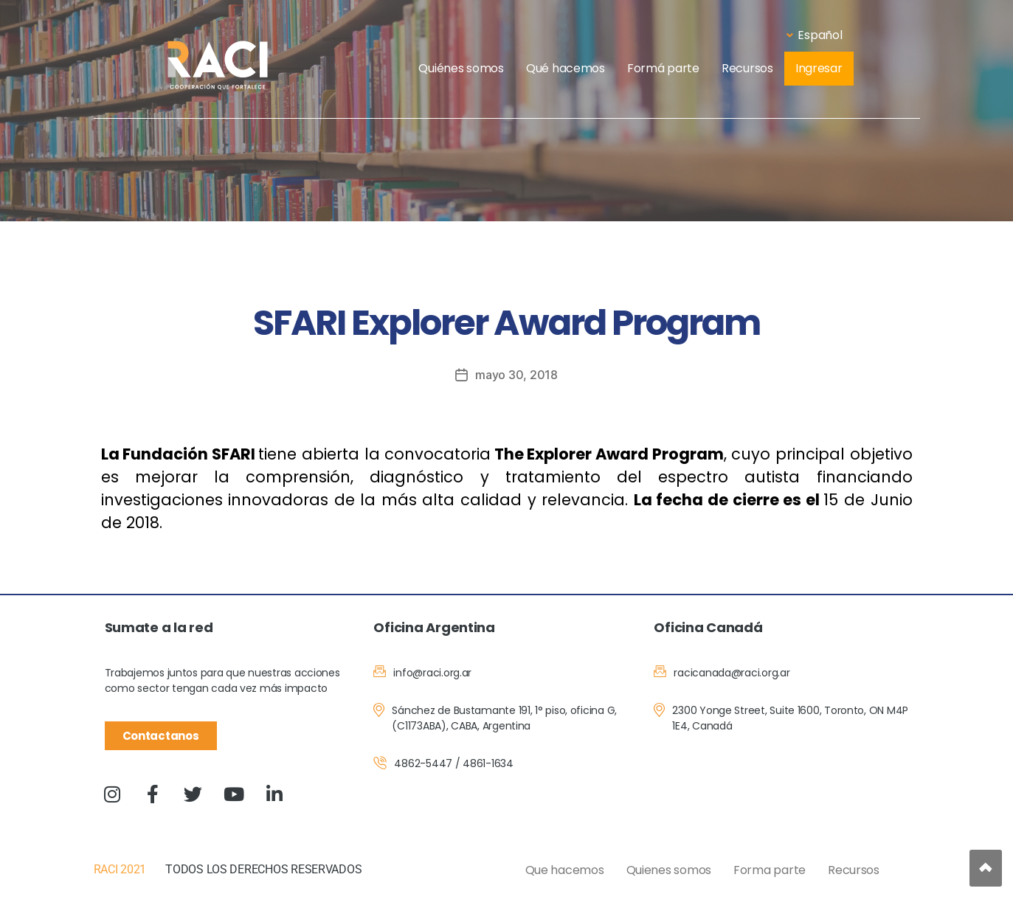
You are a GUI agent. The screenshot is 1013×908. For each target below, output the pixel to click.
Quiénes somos (461, 68)
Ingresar (819, 68)
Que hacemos (564, 869)
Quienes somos (669, 869)
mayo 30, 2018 (516, 374)
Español (814, 35)
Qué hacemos (565, 68)
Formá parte (663, 68)
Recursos (747, 68)
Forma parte (769, 869)
